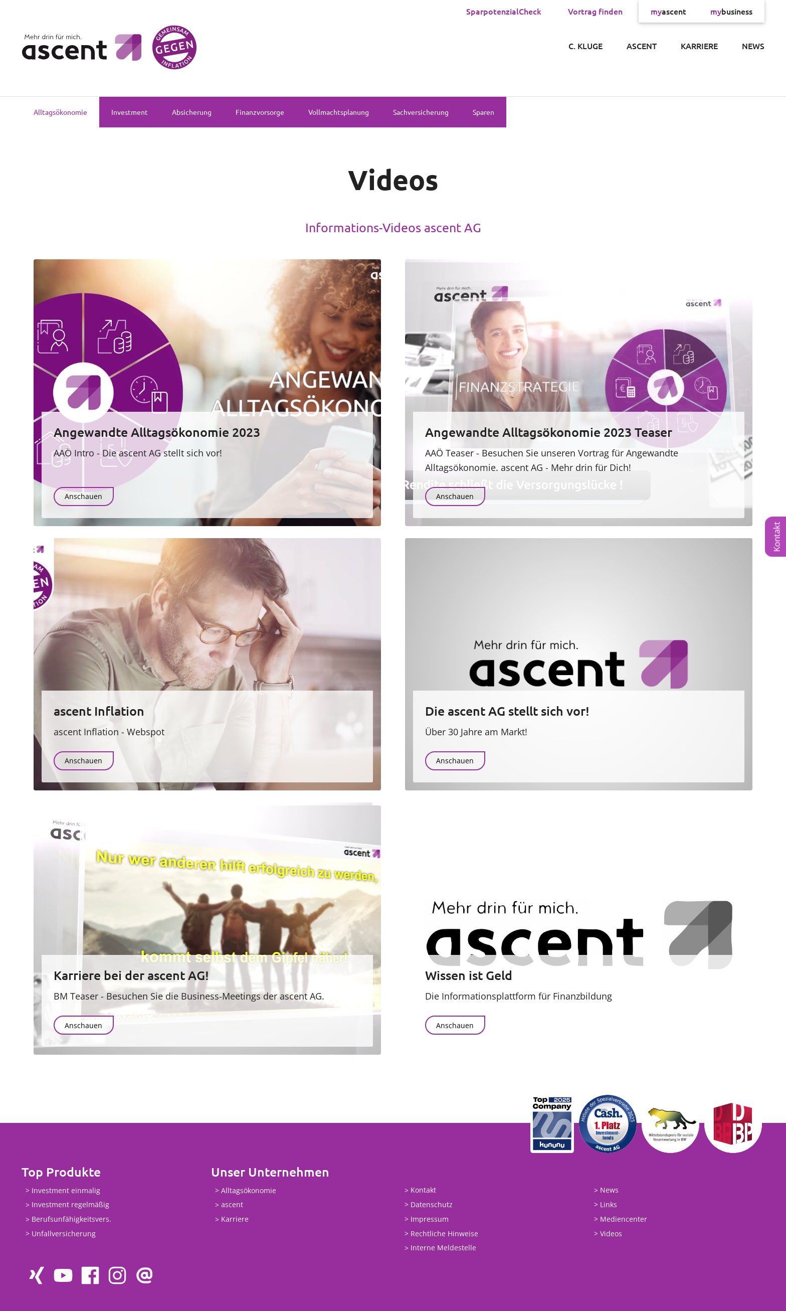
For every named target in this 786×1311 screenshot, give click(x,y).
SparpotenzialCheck (503, 11)
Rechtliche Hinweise (444, 1233)
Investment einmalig (66, 1190)
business (731, 11)
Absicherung (192, 111)
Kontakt (776, 537)
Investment (129, 111)
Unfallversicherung (64, 1233)
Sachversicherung (421, 111)
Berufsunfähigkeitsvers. (71, 1219)
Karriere (699, 45)
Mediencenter (623, 1219)
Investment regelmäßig (70, 1205)
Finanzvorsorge (260, 111)
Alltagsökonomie (60, 111)
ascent (668, 11)
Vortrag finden (595, 11)
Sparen (483, 111)
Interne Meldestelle (443, 1248)
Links (608, 1204)
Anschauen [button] (83, 496)
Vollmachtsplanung (338, 111)
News (753, 45)
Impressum (430, 1219)
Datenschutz (432, 1204)
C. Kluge (585, 45)
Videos (611, 1233)
